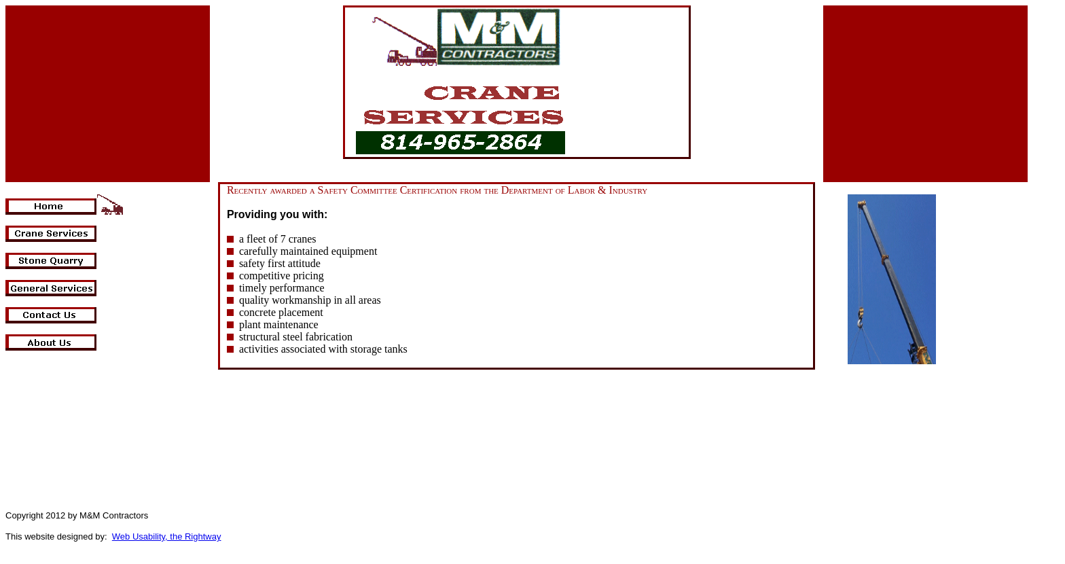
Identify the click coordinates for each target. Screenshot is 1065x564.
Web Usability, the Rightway (166, 536)
